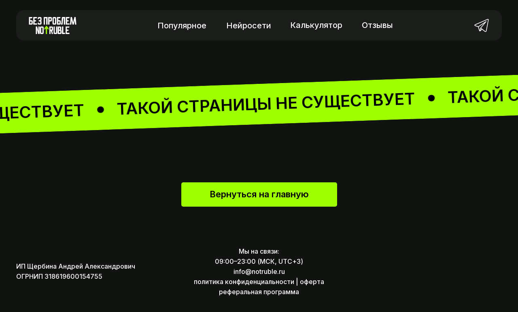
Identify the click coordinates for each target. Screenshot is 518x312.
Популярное (181, 25)
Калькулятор (316, 25)
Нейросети (248, 25)
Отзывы (377, 25)
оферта (312, 282)
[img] (481, 25)
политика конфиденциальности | (246, 282)
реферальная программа (259, 292)
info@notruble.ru (259, 271)
